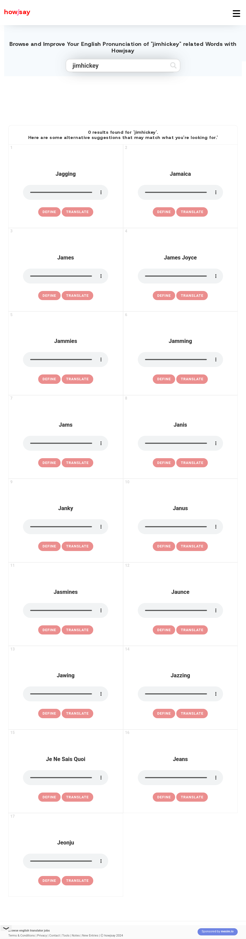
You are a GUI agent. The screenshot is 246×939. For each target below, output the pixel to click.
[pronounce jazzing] (180, 693)
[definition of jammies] (49, 379)
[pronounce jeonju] (65, 861)
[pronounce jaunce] (180, 610)
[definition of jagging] (49, 212)
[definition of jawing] (49, 713)
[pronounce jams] (65, 443)
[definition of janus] (164, 546)
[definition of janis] (164, 463)
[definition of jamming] (164, 379)
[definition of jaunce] (164, 630)
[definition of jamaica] (164, 212)
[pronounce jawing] (65, 693)
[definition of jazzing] (164, 713)
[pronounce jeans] (180, 777)
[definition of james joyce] (164, 295)
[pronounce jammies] (65, 359)
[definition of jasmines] (49, 630)
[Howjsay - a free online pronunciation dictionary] (15, 13)
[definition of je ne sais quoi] (49, 797)
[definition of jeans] (164, 797)
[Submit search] (173, 65)
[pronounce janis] (180, 443)
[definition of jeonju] (49, 880)
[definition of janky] (49, 546)
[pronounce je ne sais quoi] (65, 777)
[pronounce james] (65, 276)
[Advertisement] (123, 98)
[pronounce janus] (180, 526)
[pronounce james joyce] (180, 276)
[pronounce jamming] (180, 359)
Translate (77, 212)
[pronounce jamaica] (180, 192)
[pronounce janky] (65, 526)
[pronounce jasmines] (65, 610)
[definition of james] (49, 295)
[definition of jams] (49, 463)
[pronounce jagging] (65, 192)
